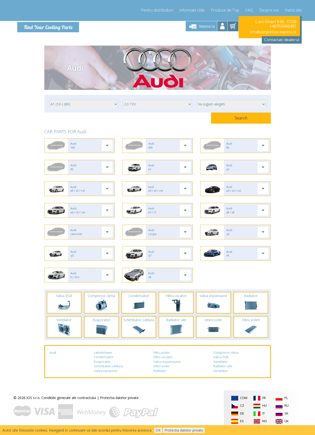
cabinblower (103, 356)
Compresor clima (225, 356)
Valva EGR (221, 361)
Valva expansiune (167, 365)
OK (158, 430)
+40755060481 (282, 26)
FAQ (249, 9)
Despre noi (269, 9)
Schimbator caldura (108, 370)
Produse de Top (225, 9)
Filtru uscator (163, 361)
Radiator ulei (222, 370)
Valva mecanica (105, 374)
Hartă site (293, 9)
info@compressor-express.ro (273, 32)
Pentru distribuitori (157, 9)
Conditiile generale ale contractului (68, 402)
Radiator (159, 374)
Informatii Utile (192, 9)
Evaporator (102, 365)
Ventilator (220, 365)
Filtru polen (161, 356)
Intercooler (161, 370)
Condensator (104, 361)
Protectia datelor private (119, 402)
